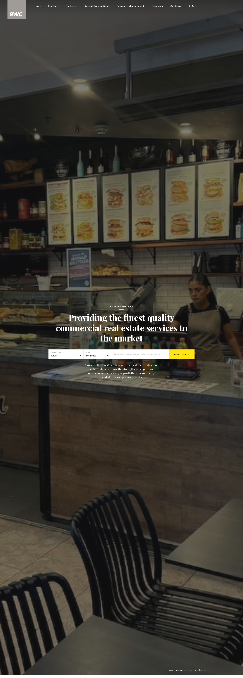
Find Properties (181, 354)
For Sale (53, 5)
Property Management (130, 5)
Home (37, 5)
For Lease (71, 5)
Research (157, 5)
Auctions (175, 5)
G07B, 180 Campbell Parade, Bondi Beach (187, 670)
